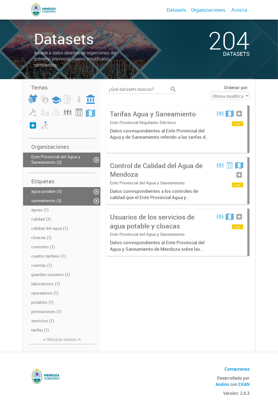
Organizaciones (208, 10)
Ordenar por (235, 87)
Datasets (176, 10)
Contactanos (237, 369)
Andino (222, 384)
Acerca (239, 10)
